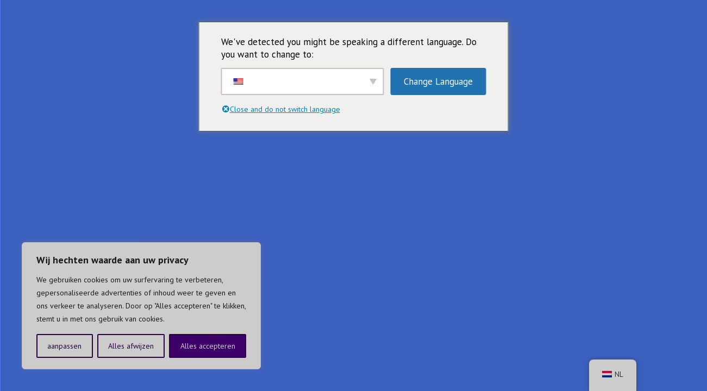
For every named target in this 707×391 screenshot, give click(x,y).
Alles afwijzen (131, 346)
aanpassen (64, 346)
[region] (141, 305)
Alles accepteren (207, 346)
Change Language (438, 81)
